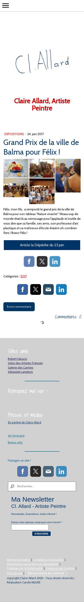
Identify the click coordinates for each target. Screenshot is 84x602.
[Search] (42, 486)
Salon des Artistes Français (25, 363)
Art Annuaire (16, 436)
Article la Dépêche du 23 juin (42, 245)
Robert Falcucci (17, 359)
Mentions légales (18, 560)
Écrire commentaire (19, 306)
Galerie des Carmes (20, 367)
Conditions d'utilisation (48, 560)
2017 (23, 276)
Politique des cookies (60, 568)
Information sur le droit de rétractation (32, 564)
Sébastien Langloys (20, 372)
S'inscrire (41, 533)
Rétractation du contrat (46, 573)
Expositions (14, 134)
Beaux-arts (15, 442)
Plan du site (14, 573)
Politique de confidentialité (25, 568)
